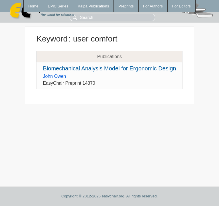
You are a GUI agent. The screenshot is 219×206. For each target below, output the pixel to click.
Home (33, 6)
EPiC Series (58, 6)
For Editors (181, 6)
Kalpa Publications (93, 6)
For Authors (153, 6)
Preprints (125, 6)
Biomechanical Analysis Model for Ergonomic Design (109, 68)
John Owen (54, 76)
